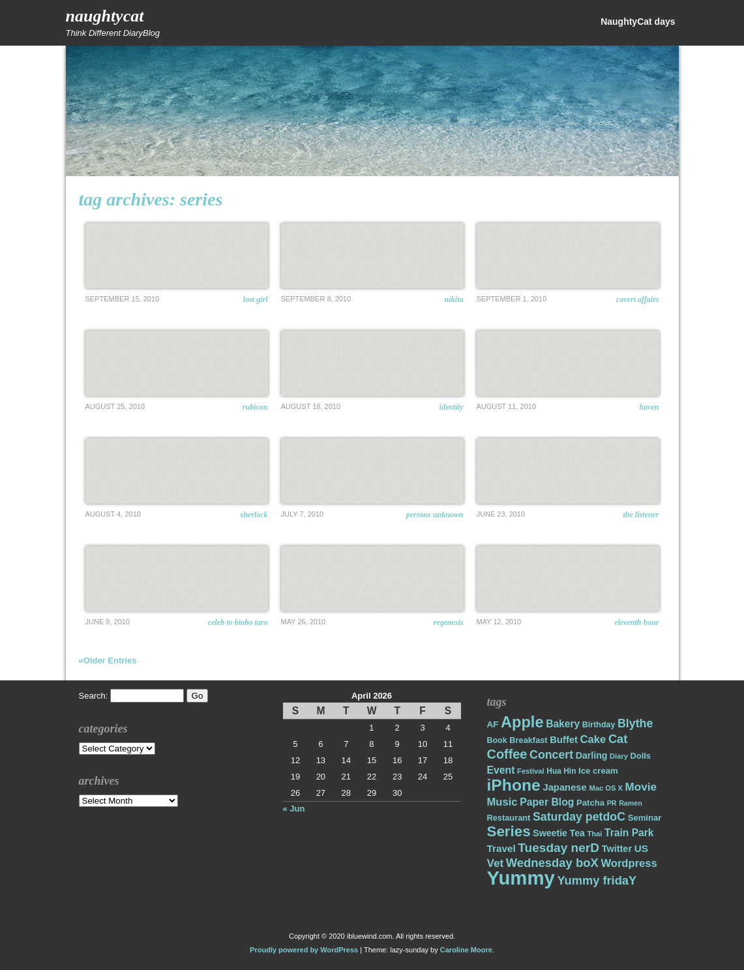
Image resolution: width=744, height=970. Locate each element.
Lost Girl (255, 299)
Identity (451, 407)
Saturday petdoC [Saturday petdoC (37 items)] (579, 816)
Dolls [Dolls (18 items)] (641, 756)
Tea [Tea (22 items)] (577, 833)
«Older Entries (108, 660)
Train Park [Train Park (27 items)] (629, 832)
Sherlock (254, 514)
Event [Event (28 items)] (501, 770)
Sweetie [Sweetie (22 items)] (550, 833)
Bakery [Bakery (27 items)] (563, 723)
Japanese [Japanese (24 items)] (564, 787)
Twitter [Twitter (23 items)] (617, 848)
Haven (649, 407)
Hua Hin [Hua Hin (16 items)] (561, 771)
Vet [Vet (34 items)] (495, 863)
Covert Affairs (637, 299)
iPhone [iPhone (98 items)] (514, 785)
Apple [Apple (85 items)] (522, 722)
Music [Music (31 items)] (502, 802)
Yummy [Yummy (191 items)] (521, 877)
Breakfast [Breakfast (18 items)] (528, 740)
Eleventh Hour (636, 622)
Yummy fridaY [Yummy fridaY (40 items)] (596, 880)
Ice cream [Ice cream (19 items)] (598, 771)
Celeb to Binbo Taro (238, 622)
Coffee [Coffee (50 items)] (507, 754)
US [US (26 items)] (641, 848)
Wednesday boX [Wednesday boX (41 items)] (552, 863)
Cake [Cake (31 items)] (593, 739)
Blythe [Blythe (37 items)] (635, 723)
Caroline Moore (466, 950)
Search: (93, 696)
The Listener (641, 514)
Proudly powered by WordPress (304, 950)
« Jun (294, 808)
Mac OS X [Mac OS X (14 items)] (605, 788)
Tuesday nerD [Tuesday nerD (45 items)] (558, 848)
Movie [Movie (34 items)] (641, 787)
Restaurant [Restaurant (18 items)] (509, 818)
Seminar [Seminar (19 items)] (645, 818)
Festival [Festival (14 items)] (530, 771)
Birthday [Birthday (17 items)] (599, 724)
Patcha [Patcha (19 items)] (590, 803)
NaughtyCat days (638, 21)
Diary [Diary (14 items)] (619, 756)
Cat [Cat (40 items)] (617, 739)
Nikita (454, 299)
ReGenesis (449, 622)
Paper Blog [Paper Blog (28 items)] (547, 802)
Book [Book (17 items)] (497, 740)
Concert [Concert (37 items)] (551, 754)
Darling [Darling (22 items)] (592, 755)
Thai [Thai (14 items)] (594, 834)
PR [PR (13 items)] (612, 803)
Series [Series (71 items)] (509, 831)
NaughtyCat (105, 16)
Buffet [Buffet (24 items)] (564, 740)
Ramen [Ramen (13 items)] (630, 803)
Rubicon (255, 407)
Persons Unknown (435, 514)
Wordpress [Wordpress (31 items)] (629, 863)
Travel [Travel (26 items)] (501, 848)
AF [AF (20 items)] (493, 724)
